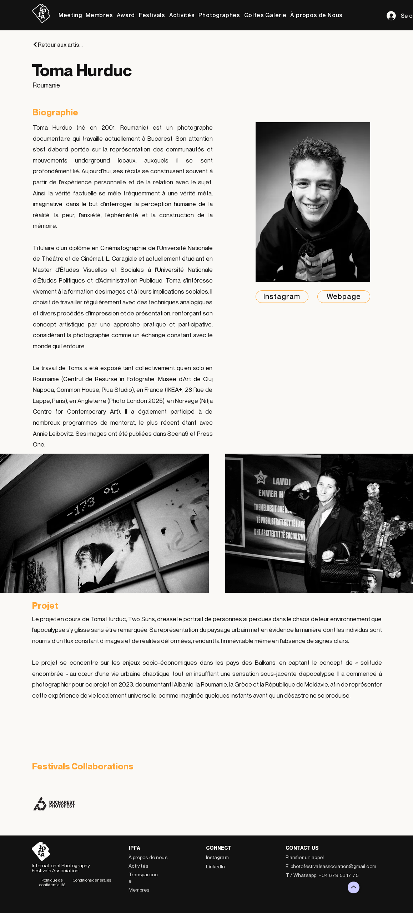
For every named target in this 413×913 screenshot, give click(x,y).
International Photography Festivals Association (61, 867)
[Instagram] (282, 296)
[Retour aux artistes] (57, 44)
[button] (70, 15)
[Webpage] (343, 296)
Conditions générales (92, 880)
